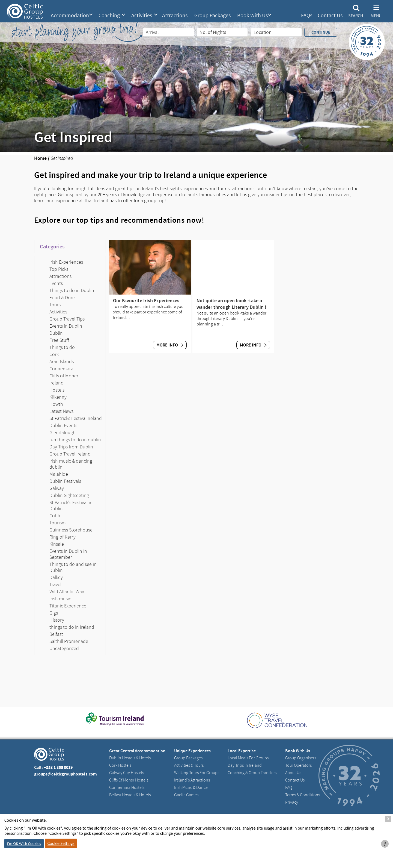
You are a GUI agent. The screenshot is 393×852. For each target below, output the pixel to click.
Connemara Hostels (126, 787)
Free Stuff (59, 340)
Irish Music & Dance (191, 787)
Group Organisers (300, 758)
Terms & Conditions (302, 795)
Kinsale (56, 544)
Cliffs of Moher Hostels (128, 780)
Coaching (109, 15)
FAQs (306, 15)
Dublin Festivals (65, 481)
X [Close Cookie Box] (388, 818)
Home (40, 158)
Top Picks (58, 269)
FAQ (288, 787)
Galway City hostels (126, 772)
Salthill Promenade (68, 641)
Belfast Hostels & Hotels (130, 795)
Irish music (60, 599)
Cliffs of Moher (63, 376)
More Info (169, 345)
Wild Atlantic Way (66, 592)
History (56, 620)
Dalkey (56, 577)
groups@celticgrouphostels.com (65, 774)
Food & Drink (62, 298)
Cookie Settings (61, 843)
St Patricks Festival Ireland (75, 418)
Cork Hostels (120, 765)
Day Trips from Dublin (71, 447)
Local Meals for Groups (248, 758)
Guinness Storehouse (71, 530)
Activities (141, 15)
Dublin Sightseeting (69, 495)
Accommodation (70, 15)
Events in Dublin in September (68, 554)
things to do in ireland (71, 627)
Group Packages (212, 15)
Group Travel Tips (67, 319)
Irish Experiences (66, 262)
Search (355, 16)
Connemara (61, 369)
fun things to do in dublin (75, 440)
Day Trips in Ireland (245, 765)
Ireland (56, 383)
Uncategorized (64, 648)
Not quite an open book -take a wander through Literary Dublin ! (231, 303)
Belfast (56, 634)
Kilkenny (58, 397)
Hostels (56, 390)
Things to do (62, 347)
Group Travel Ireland (70, 454)
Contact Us (330, 15)
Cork (54, 354)
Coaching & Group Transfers (252, 772)
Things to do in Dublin (71, 290)
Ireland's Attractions (192, 780)
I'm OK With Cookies (24, 843)
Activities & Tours (189, 765)
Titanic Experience (67, 606)
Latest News (61, 411)
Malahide (58, 474)
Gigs (53, 613)
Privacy (291, 802)
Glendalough (62, 433)
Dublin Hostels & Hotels (130, 758)
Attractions (174, 15)
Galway (56, 488)
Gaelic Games (186, 795)
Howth (56, 404)
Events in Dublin (65, 326)
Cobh (54, 516)
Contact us (295, 780)
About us (293, 772)
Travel (55, 584)
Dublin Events (63, 425)
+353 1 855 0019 (58, 767)
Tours (55, 305)
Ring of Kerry (62, 537)
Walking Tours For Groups (196, 772)
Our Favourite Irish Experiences (146, 300)
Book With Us (252, 15)
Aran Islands (61, 362)
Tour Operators (298, 765)
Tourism (57, 523)
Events (56, 283)
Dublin (56, 333)
